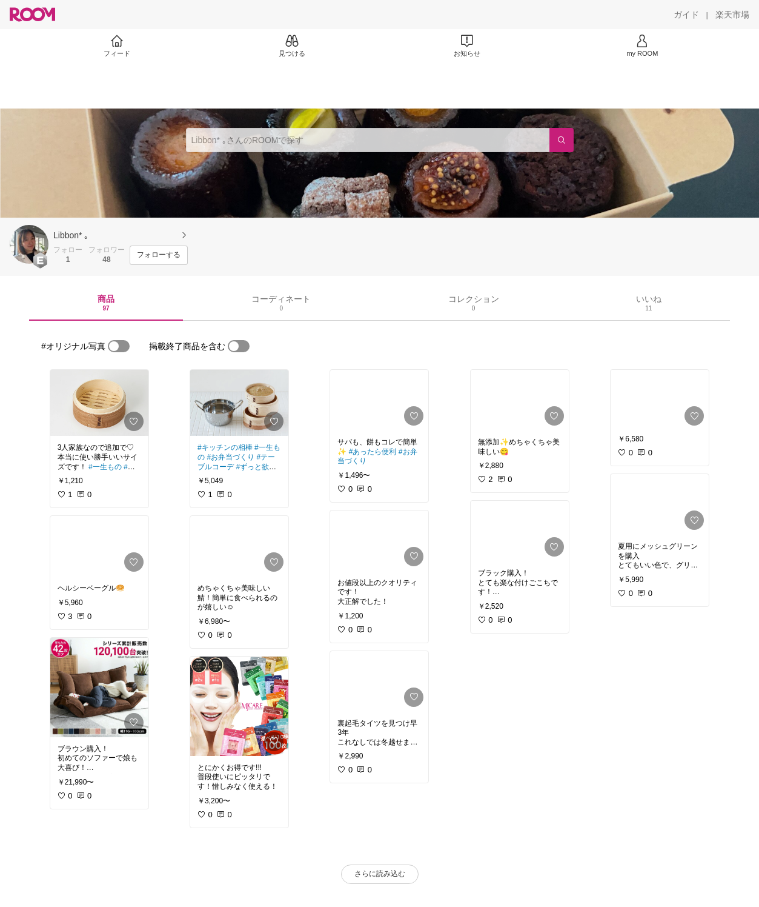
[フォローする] (159, 255)
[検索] (561, 140)
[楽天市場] (732, 14)
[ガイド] (686, 14)
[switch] (119, 346)
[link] (99, 403)
